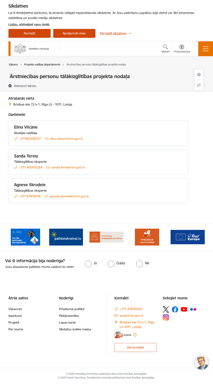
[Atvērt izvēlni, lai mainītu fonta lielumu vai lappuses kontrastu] (182, 49)
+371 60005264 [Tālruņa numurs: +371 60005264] (30, 167)
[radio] (91, 263)
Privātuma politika (71, 309)
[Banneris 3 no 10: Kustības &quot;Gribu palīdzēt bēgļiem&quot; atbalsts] (66, 237)
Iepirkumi (15, 316)
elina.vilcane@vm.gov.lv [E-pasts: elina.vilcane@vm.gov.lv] (66, 139)
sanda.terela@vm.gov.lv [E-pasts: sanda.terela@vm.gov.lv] (68, 167)
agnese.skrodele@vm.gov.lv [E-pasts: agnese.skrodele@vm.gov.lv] (69, 196)
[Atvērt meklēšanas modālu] (166, 49)
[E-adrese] (122, 334)
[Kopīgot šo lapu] (198, 85)
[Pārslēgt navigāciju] (205, 48)
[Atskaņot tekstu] (25, 85)
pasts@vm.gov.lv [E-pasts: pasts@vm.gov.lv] (131, 315)
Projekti (13, 322)
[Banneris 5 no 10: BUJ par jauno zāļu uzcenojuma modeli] (147, 237)
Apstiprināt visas (74, 33)
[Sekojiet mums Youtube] (184, 309)
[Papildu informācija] (135, 335)
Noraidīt (29, 33)
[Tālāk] (198, 237)
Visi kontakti (135, 347)
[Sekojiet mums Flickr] (193, 309)
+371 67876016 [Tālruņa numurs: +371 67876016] (30, 196)
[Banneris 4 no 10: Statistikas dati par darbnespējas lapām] (107, 237)
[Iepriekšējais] (15, 237)
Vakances (15, 309)
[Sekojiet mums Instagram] (166, 317)
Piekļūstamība (69, 316)
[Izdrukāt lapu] (198, 74)
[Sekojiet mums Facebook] (175, 309)
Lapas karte (67, 322)
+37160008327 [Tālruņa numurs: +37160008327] (30, 139)
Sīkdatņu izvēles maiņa (75, 329)
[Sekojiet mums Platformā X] (166, 309)
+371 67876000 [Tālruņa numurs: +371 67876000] (131, 309)
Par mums (15, 329)
